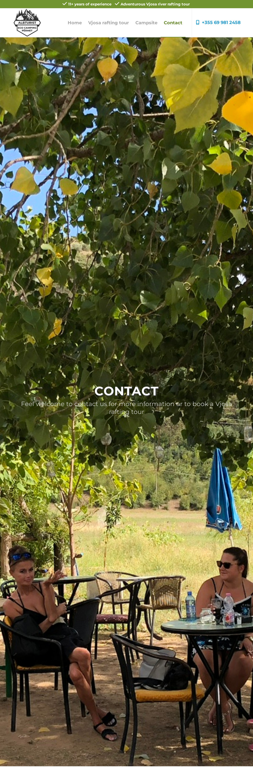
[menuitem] (74, 22)
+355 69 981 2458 (218, 22)
